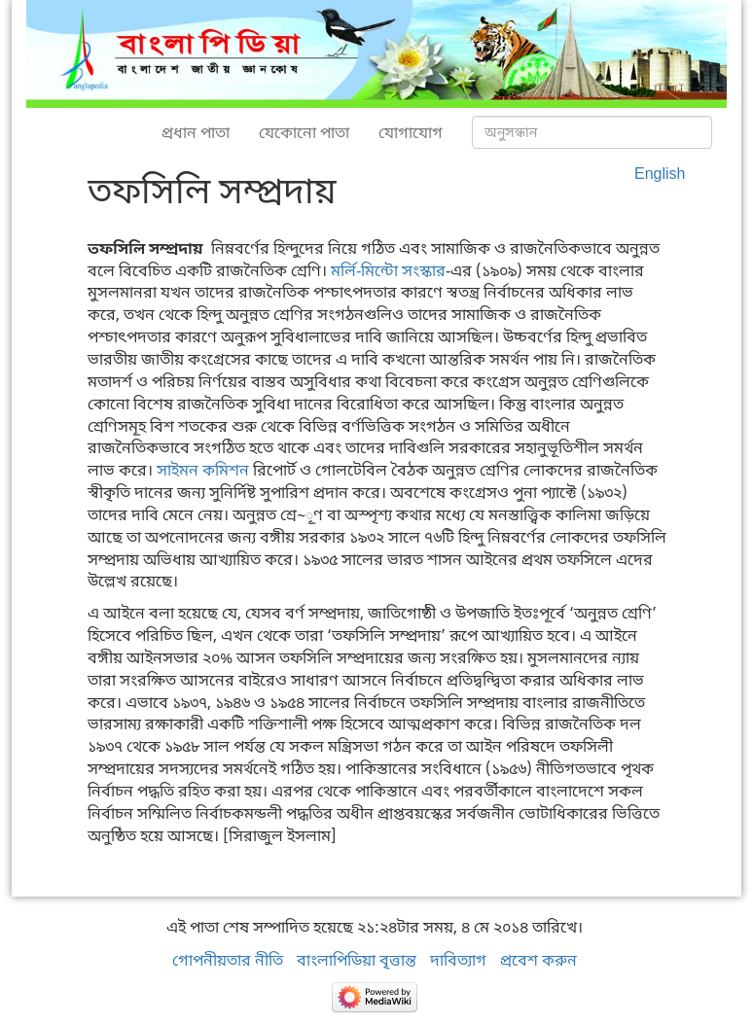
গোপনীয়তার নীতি (227, 960)
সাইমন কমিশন (203, 469)
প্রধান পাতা (195, 132)
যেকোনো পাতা (304, 132)
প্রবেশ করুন (538, 960)
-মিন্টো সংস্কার (401, 270)
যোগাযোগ (410, 132)
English (659, 173)
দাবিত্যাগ (458, 960)
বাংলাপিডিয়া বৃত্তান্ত (356, 960)
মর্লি (343, 270)
